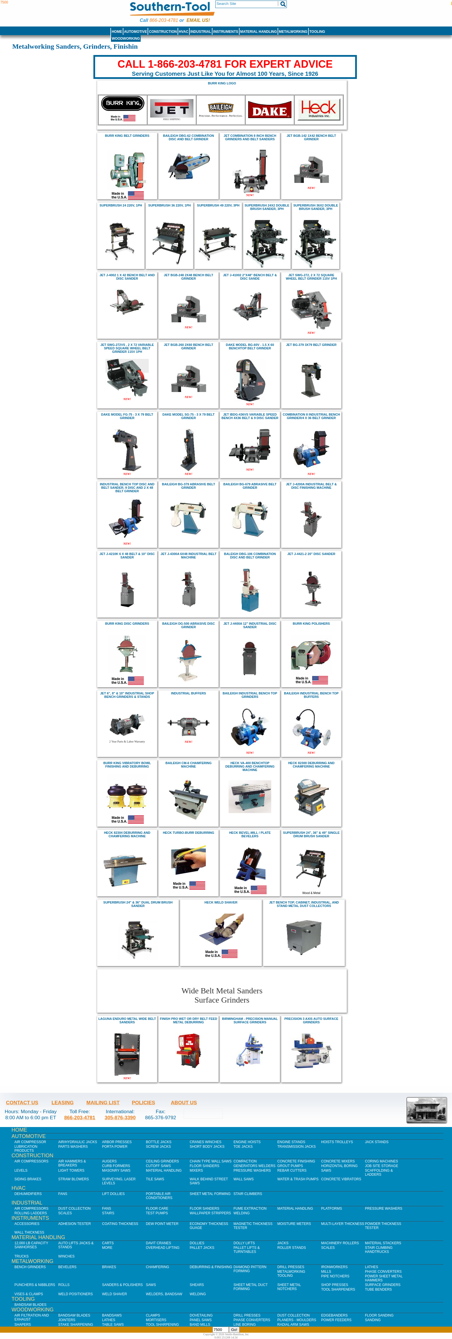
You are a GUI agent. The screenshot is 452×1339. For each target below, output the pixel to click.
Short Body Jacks (207, 1147)
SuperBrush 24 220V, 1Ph (120, 205)
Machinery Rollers (340, 1243)
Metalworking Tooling (291, 1274)
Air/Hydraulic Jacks (77, 1142)
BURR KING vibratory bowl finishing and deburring (127, 764)
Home (117, 32)
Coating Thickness (120, 1224)
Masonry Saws (116, 1170)
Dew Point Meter (162, 1224)
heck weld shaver (221, 902)
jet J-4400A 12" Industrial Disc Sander (249, 625)
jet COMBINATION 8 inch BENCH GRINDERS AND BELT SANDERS (250, 137)
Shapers (22, 1325)
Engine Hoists (247, 1142)
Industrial (200, 32)
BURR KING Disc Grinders (127, 623)
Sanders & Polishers (122, 1285)
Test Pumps (157, 1213)
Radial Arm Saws (293, 1325)
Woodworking (126, 39)
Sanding (373, 1320)
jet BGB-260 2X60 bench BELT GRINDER (188, 346)
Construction (163, 32)
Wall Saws (243, 1179)
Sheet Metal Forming (210, 1194)
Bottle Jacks (159, 1142)
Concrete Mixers (338, 1161)
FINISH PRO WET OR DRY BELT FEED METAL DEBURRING (188, 1020)
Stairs (108, 1213)
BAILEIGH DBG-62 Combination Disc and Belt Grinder (188, 137)
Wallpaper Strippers (210, 1213)
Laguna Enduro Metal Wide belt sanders (127, 1020)
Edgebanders (334, 1315)
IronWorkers (334, 1267)
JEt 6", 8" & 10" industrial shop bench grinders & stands (127, 695)
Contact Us (22, 1102)
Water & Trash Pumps (298, 1179)
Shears (197, 1285)
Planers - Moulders (296, 1320)
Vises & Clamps (28, 1294)
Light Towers (71, 1170)
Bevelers (67, 1267)
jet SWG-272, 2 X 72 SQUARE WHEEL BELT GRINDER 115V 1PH (311, 276)
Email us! (198, 20)
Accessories (26, 1224)
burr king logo (222, 83)
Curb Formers (116, 1166)
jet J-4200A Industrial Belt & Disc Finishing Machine (311, 485)
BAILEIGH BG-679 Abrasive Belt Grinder (249, 485)
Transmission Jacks (296, 1147)
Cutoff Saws (158, 1166)
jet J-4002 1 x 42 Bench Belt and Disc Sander (127, 276)
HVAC (183, 32)
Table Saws (113, 1325)
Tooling (317, 32)
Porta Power (114, 1147)
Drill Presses (290, 1267)
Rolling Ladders (30, 1213)
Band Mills (200, 1325)
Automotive (135, 32)
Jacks (283, 1243)
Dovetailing (201, 1315)
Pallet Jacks (202, 1248)
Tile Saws (155, 1179)
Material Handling (258, 32)
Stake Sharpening (75, 1325)
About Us (184, 1102)
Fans (62, 1194)
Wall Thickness (29, 1232)
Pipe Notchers (335, 1276)
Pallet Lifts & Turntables (246, 1250)
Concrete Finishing (296, 1161)
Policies (143, 1102)
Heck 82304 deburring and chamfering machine (127, 834)
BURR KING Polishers (311, 623)
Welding (241, 1213)
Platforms (331, 1209)
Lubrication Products (25, 1149)
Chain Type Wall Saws (210, 1161)
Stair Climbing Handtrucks (379, 1250)
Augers (109, 1161)
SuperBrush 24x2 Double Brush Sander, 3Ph (266, 207)
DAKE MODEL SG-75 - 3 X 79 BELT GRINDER (189, 416)
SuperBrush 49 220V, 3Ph (218, 205)
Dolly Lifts (244, 1243)
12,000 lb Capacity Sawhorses (31, 1245)
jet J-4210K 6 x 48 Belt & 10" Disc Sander (127, 555)
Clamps (153, 1315)
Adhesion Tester (74, 1224)
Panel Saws (201, 1320)
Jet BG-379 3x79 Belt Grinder (311, 344)
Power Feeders (336, 1320)
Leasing (63, 1102)
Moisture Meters (294, 1224)
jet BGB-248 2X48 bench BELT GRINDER (188, 276)
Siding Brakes (27, 1179)
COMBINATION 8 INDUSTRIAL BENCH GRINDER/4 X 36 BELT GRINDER (311, 416)
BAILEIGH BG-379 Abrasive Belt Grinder (188, 485)
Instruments (225, 32)
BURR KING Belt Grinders (127, 135)
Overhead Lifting (163, 1248)
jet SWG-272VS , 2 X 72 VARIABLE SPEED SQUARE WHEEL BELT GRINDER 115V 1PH (127, 348)
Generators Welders (254, 1166)
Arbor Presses (117, 1142)
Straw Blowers (73, 1179)
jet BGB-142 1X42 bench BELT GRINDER (311, 137)
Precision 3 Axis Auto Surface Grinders (311, 1020)
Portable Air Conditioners (159, 1196)
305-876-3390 (120, 1117)
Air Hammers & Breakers (72, 1163)
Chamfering (157, 1267)
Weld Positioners (75, 1294)
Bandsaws (112, 1315)
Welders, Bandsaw (164, 1294)
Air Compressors (31, 1161)
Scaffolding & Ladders (379, 1172)
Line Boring (244, 1325)
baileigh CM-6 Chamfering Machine (188, 764)
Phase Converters (383, 1272)
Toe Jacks (243, 1147)
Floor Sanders (204, 1166)
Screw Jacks (158, 1147)
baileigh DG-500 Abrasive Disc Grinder (188, 625)
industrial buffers (188, 693)
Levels (20, 1170)
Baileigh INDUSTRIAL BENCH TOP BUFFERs (311, 695)
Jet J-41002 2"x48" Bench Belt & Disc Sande (250, 276)
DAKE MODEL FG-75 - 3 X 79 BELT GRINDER (127, 416)
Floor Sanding (379, 1315)
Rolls (63, 1285)
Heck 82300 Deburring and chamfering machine (311, 764)
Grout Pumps (290, 1166)
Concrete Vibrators (341, 1179)
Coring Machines (381, 1161)
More (107, 1248)
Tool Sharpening (162, 1325)
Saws (326, 1170)
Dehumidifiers (28, 1194)
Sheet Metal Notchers (289, 1287)
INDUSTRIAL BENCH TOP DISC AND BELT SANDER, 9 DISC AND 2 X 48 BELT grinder (127, 487)
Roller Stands (291, 1248)
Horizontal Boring (339, 1166)
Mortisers (156, 1320)
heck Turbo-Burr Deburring (188, 832)
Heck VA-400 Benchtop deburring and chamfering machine (249, 766)
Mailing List (103, 1102)
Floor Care (157, 1209)
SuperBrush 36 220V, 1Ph (169, 205)
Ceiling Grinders (162, 1161)
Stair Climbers (247, 1194)
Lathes (371, 1267)
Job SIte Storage (381, 1166)
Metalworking (293, 32)
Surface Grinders (382, 1285)
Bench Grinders (30, 1267)
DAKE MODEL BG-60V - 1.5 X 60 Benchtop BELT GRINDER (250, 346)
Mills (326, 1272)
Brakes (109, 1267)
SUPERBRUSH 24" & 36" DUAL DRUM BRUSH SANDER (137, 904)
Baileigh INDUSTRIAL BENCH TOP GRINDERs (250, 695)
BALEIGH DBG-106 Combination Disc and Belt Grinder (250, 555)
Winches (66, 1256)
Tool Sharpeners (338, 1289)
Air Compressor (30, 1142)
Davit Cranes (158, 1243)
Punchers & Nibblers (34, 1285)
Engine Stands (291, 1142)
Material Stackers (383, 1243)
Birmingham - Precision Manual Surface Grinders (250, 1020)
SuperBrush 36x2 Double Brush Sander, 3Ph (315, 207)
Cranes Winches (205, 1142)
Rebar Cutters (291, 1170)
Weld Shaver (114, 1294)
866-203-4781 (163, 20)
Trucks (21, 1256)
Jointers (66, 1320)
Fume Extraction (250, 1209)
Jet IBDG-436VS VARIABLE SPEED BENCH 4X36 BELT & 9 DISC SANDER (249, 416)
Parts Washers (73, 1147)
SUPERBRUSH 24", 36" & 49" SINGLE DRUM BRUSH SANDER (311, 834)
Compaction (245, 1161)
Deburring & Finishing (211, 1267)
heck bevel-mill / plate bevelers (250, 834)
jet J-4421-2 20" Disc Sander (311, 554)
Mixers (196, 1170)
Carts (108, 1243)
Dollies (197, 1243)
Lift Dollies (113, 1194)
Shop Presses (334, 1285)
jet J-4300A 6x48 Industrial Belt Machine (188, 555)
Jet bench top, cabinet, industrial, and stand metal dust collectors (304, 904)
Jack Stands (377, 1142)
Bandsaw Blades (30, 1305)
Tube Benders (378, 1289)
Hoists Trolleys (337, 1142)
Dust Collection (74, 1209)
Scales (65, 1213)
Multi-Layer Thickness (342, 1224)
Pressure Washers (252, 1170)
